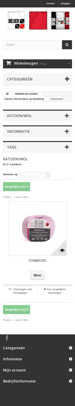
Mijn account (14, 370)
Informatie (18, 131)
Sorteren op (10, 174)
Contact (50, 3)
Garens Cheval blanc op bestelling (24, 99)
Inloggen (65, 3)
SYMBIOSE (37, 261)
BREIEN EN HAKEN (26, 94)
